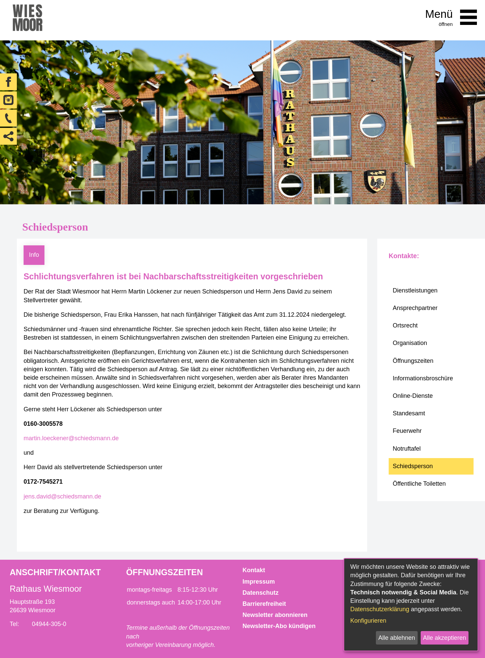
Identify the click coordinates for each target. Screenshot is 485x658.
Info (34, 254)
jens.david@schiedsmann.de (62, 496)
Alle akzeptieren (444, 637)
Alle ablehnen (396, 637)
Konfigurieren (368, 620)
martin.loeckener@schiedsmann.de (71, 438)
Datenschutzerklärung (379, 609)
